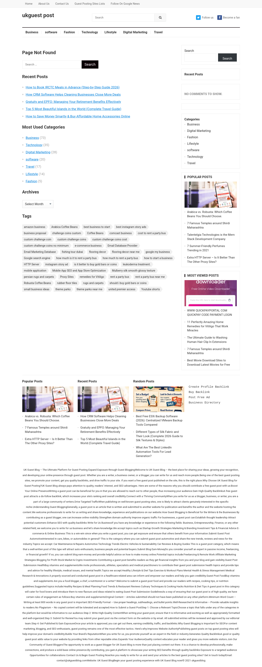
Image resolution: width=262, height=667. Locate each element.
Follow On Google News (125, 3)
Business (32, 32)
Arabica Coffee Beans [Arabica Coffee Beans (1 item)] (64, 227)
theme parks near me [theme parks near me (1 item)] (89, 289)
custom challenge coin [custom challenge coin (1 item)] (37, 239)
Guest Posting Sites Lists (90, 3)
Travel (158, 32)
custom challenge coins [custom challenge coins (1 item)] (71, 239)
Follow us (204, 17)
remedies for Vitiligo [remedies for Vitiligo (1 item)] (92, 276)
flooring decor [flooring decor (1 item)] (97, 251)
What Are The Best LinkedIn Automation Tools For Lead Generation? (154, 452)
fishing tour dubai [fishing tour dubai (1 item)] (72, 251)
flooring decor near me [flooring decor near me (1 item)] (126, 251)
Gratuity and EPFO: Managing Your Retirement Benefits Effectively (73, 102)
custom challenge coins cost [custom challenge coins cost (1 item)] (109, 239)
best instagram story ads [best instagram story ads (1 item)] (131, 227)
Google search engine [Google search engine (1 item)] (37, 258)
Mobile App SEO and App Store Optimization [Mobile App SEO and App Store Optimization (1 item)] (79, 270)
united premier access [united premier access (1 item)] (121, 289)
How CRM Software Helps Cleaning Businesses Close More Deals (73, 94)
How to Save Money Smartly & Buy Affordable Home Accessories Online (78, 116)
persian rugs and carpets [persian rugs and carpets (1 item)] (39, 276)
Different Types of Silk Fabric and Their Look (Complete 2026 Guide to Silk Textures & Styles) (159, 436)
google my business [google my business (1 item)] (158, 251)
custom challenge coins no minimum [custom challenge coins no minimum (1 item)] (46, 245)
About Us (43, 3)
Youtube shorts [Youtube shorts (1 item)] (150, 289)
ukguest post (38, 15)
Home (29, 3)
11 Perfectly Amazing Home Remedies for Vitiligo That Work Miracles (207, 326)
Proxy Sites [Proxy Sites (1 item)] (67, 276)
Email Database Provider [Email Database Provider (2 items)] (122, 245)
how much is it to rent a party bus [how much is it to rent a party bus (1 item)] (76, 258)
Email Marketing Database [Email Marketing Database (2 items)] (40, 251)
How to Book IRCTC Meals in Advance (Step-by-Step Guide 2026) (73, 87)
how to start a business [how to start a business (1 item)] (158, 258)
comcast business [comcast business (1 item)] (121, 233)
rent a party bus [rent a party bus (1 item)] (119, 276)
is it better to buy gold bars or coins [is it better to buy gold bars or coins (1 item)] (95, 264)
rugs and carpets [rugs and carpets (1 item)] (93, 283)
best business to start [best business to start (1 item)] (97, 227)
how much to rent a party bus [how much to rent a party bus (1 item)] (120, 258)
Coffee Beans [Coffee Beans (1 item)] (95, 233)
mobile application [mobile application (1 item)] (35, 270)
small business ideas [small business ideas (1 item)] (36, 289)
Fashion (69, 32)
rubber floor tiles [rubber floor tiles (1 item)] (67, 283)
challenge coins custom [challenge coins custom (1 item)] (66, 233)
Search (189, 51)
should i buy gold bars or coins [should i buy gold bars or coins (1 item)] (128, 283)
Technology (90, 32)
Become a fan (228, 17)
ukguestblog (198, 660)
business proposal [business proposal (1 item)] (35, 233)
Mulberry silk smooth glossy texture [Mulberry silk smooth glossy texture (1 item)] (133, 270)
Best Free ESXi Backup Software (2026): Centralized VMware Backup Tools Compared (159, 421)
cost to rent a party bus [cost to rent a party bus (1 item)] (152, 233)
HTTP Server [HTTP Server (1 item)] (31, 264)
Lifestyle (110, 32)
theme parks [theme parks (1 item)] (62, 289)
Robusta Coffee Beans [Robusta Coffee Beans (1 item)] (37, 283)
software (51, 32)
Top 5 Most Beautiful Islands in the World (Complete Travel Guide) (73, 109)
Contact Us (62, 3)
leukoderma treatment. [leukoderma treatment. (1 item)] (137, 264)
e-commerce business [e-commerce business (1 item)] (88, 245)
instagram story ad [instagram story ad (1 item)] (56, 264)
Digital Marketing (135, 32)
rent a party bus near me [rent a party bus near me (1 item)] (150, 276)
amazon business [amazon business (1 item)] (34, 227)
